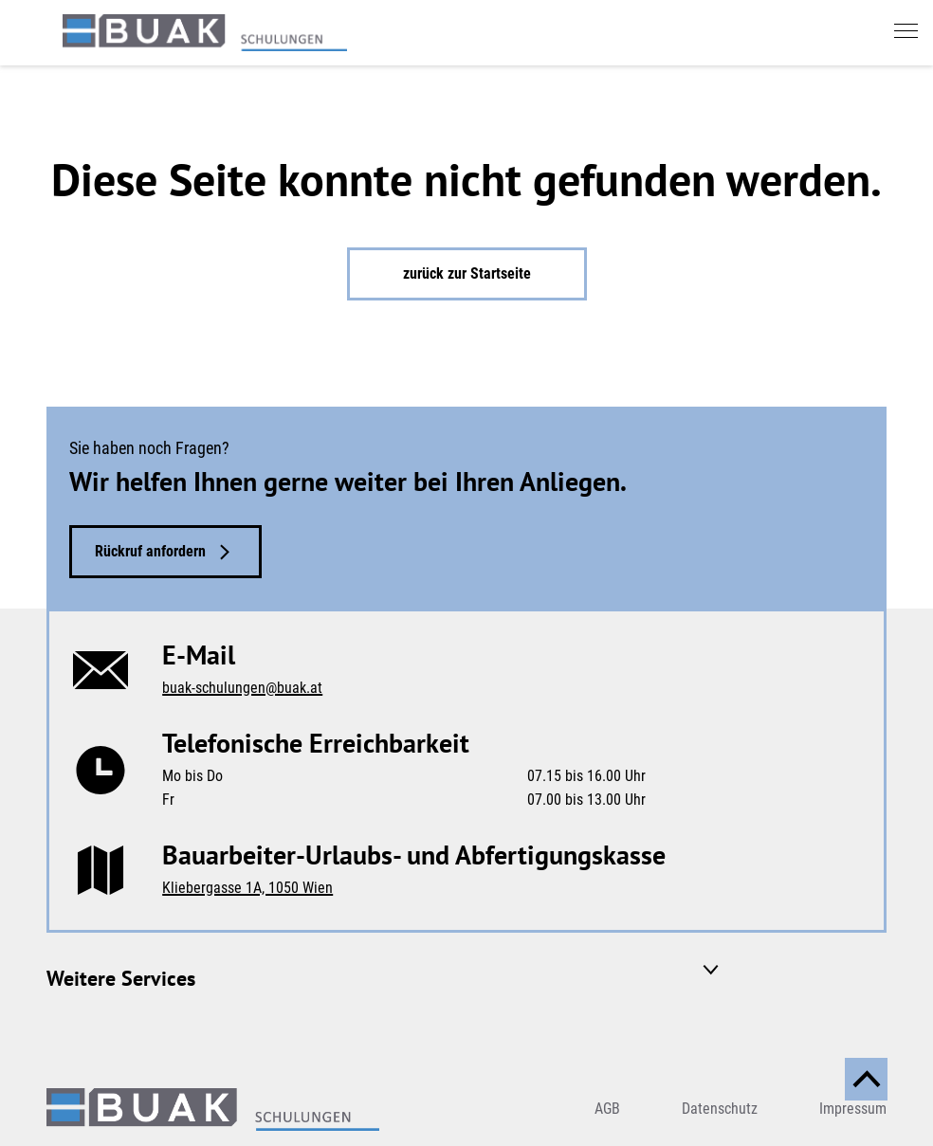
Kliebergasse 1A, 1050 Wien (247, 888)
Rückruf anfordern (150, 551)
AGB (607, 1109)
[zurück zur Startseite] (205, 32)
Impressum (853, 1109)
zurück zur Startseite (467, 273)
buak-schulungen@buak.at (242, 688)
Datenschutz (720, 1109)
